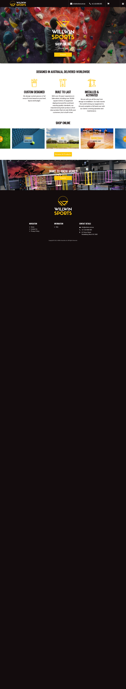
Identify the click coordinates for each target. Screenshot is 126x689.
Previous (1, 139)
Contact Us (34, 229)
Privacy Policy (35, 231)
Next (124, 139)
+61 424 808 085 (97, 3)
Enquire (63, 55)
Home (32, 227)
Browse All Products (63, 154)
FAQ (57, 227)
